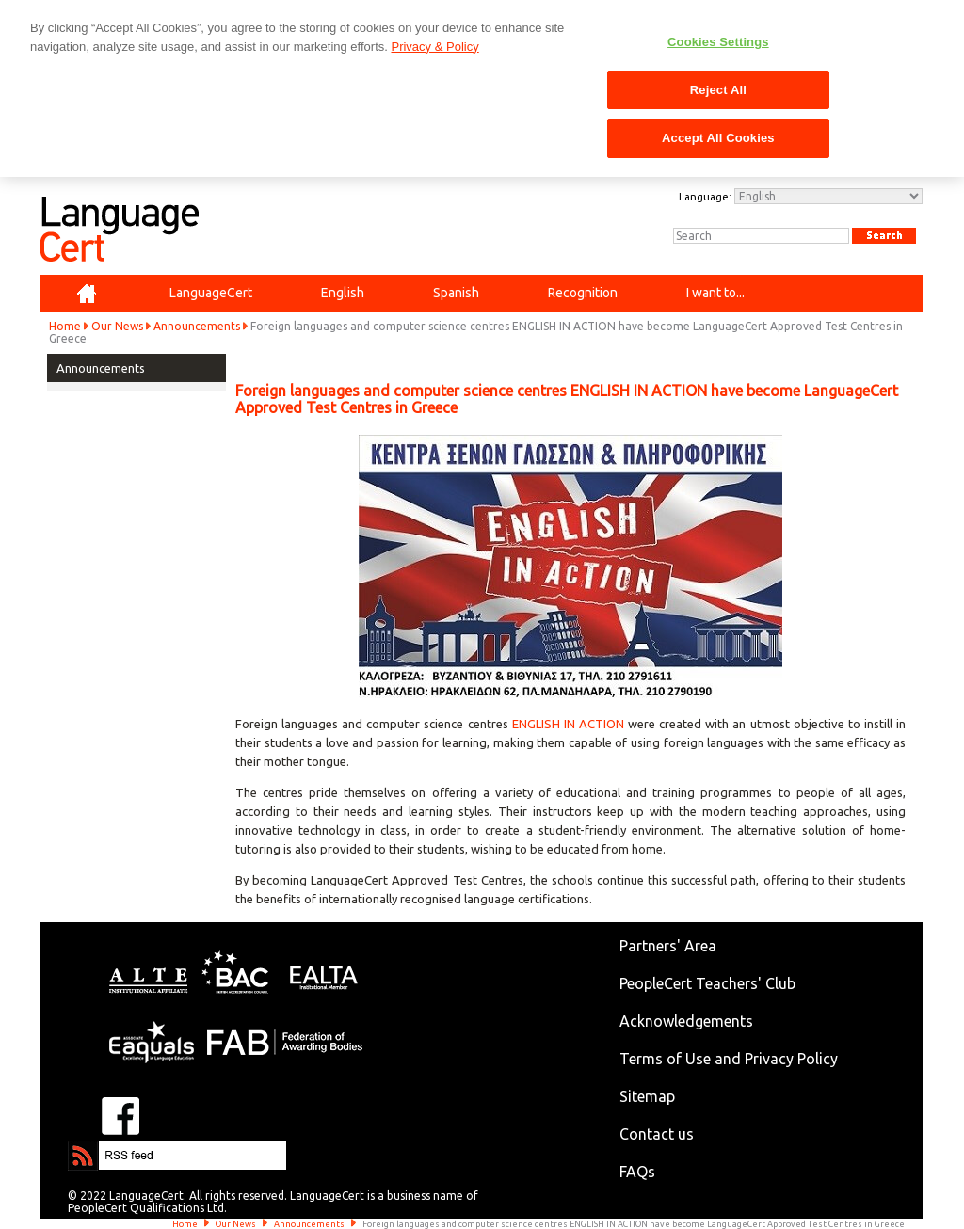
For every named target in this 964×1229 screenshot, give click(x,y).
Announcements (196, 326)
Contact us (656, 1133)
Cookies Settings (718, 42)
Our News (117, 326)
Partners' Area (667, 945)
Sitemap (647, 1096)
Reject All (718, 90)
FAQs (637, 1171)
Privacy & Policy (434, 47)
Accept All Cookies (718, 138)
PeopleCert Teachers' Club (707, 983)
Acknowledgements (686, 1021)
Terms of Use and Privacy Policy (728, 1058)
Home (65, 326)
